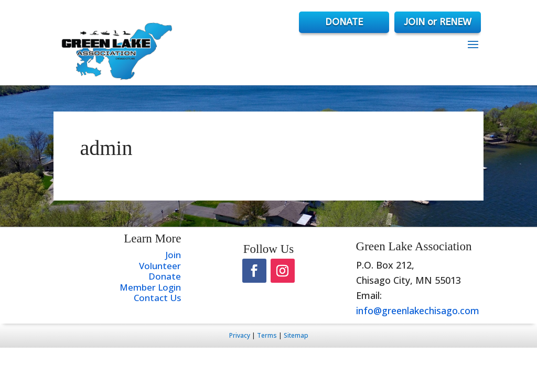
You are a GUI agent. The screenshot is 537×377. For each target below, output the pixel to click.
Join (173, 255)
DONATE (344, 22)
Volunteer (160, 266)
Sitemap (296, 335)
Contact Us (157, 298)
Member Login (150, 287)
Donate (164, 276)
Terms (267, 335)
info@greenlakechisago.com (417, 310)
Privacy (239, 335)
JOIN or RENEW (437, 22)
